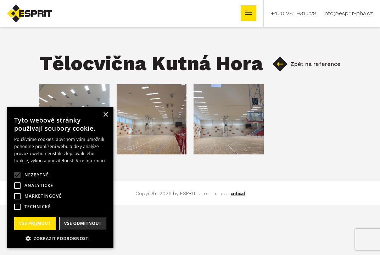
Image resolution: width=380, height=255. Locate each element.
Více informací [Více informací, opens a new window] (90, 161)
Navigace (248, 13)
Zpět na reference (315, 64)
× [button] (105, 115)
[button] (60, 238)
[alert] (60, 177)
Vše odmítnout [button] (82, 223)
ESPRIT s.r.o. (23, 8)
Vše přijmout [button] (35, 223)
